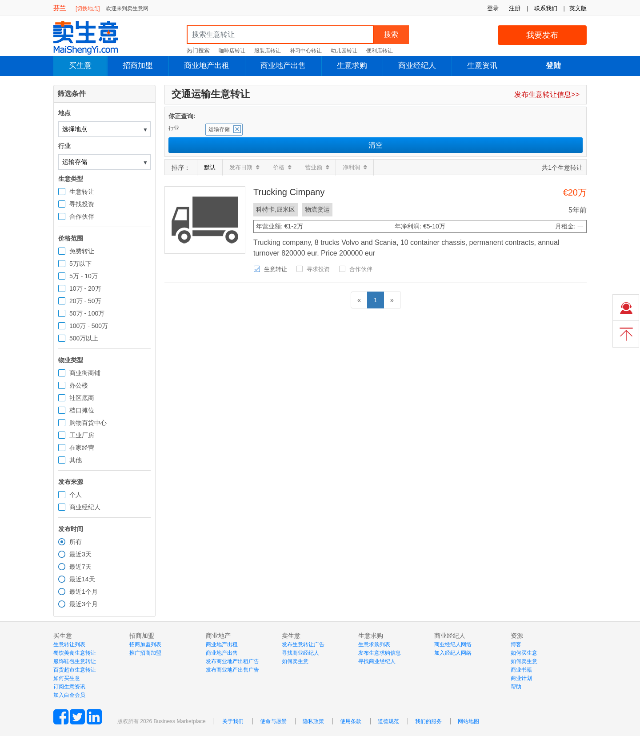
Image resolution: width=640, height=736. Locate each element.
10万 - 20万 (85, 288)
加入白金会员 (69, 695)
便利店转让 (379, 51)
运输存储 (219, 129)
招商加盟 (138, 65)
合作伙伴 (81, 216)
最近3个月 (83, 604)
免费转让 (81, 251)
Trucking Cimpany (288, 192)
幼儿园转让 (344, 51)
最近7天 (80, 566)
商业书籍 (521, 670)
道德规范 (388, 721)
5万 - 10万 (83, 276)
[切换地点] (88, 8)
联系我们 (545, 8)
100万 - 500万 (88, 325)
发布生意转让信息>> (547, 94)
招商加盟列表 (145, 644)
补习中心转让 (306, 51)
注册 (514, 8)
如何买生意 (66, 678)
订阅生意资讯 (69, 687)
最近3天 (80, 554)
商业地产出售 (283, 65)
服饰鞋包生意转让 (74, 661)
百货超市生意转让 (74, 670)
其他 (75, 460)
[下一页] (392, 300)
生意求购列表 (374, 644)
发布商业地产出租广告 (232, 661)
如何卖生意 (295, 661)
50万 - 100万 (86, 313)
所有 (75, 541)
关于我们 (233, 721)
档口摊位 (81, 410)
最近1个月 (83, 591)
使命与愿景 (273, 721)
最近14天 (82, 579)
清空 (375, 145)
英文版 (578, 8)
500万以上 (83, 338)
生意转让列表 (69, 644)
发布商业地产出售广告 (232, 670)
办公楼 (78, 385)
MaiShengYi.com (93, 38)
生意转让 (81, 191)
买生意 (80, 65)
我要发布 (542, 35)
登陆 (553, 65)
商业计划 (521, 678)
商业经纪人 (417, 65)
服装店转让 (267, 51)
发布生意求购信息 (379, 653)
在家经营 (81, 447)
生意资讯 (482, 65)
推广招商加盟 (145, 653)
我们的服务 (428, 721)
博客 (516, 644)
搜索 (391, 34)
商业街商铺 (84, 372)
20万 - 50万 (85, 300)
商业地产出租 (206, 65)
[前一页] (359, 300)
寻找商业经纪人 (300, 653)
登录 (493, 8)
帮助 (516, 687)
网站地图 (468, 721)
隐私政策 (313, 721)
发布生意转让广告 (303, 644)
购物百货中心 (88, 422)
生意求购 (352, 65)
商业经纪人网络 (453, 644)
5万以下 (80, 263)
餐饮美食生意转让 (74, 653)
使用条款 (350, 721)
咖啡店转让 (232, 51)
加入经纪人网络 (453, 653)
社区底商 (81, 397)
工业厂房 (81, 435)
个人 (75, 494)
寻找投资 (81, 204)
